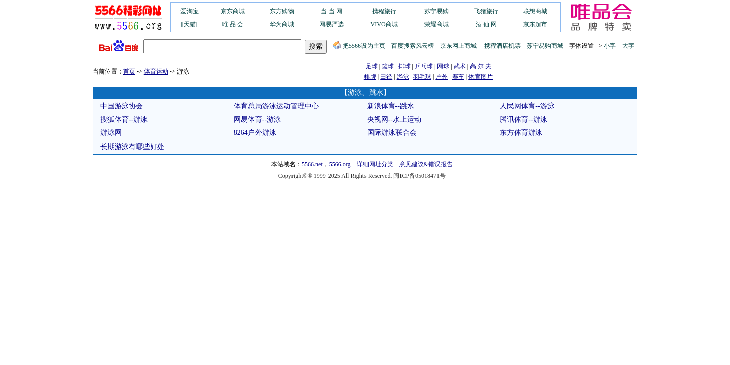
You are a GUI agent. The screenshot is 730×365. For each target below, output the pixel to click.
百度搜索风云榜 (412, 45)
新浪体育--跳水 (390, 106)
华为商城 (282, 24)
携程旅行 (384, 11)
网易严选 (331, 24)
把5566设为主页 (359, 45)
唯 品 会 (232, 24)
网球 (443, 66)
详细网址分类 (375, 164)
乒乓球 (424, 66)
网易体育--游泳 (257, 119)
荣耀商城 (436, 24)
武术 (460, 66)
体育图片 (480, 76)
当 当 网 (331, 11)
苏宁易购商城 (545, 45)
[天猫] (189, 24)
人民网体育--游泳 (527, 106)
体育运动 (156, 71)
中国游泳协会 (121, 106)
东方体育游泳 (521, 132)
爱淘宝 (189, 11)
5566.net (312, 164)
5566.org (340, 164)
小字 (610, 45)
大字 (628, 45)
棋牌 (370, 76)
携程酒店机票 (502, 45)
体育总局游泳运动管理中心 (276, 106)
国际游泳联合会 (392, 132)
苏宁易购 (436, 11)
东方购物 (282, 11)
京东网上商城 (458, 45)
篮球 (388, 66)
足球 (372, 66)
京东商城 (233, 11)
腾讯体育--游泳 (523, 119)
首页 (129, 71)
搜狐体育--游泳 (124, 119)
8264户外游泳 (255, 132)
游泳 (403, 76)
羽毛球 (422, 76)
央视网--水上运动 (394, 119)
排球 (404, 66)
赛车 (458, 76)
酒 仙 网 (486, 24)
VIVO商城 (384, 24)
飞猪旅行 (486, 11)
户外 (441, 76)
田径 (386, 76)
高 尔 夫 (480, 66)
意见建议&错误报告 (426, 164)
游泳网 (111, 132)
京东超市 (535, 24)
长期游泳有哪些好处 (132, 147)
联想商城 (535, 11)
